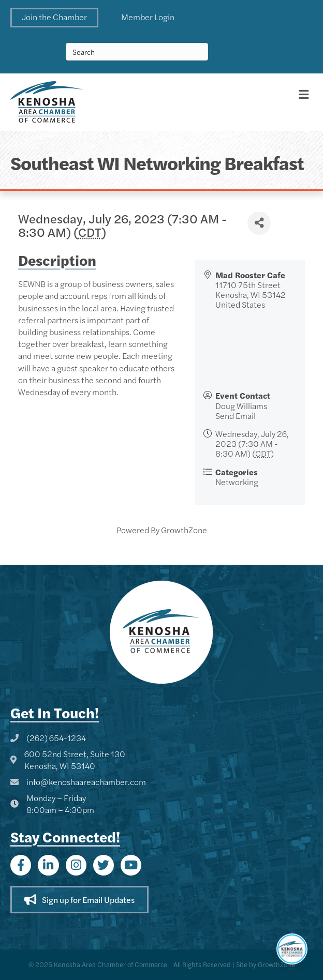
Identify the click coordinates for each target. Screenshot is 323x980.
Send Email (235, 415)
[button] (54, 17)
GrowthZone (184, 530)
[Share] (259, 223)
